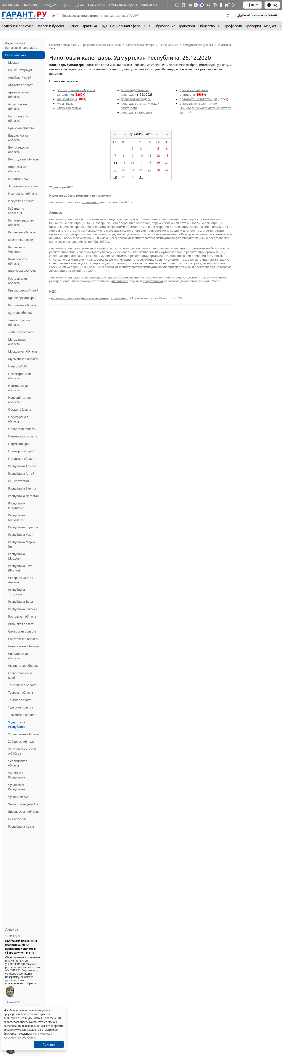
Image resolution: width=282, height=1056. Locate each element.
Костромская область (17, 280)
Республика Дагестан (23, 496)
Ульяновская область (23, 734)
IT (219, 26)
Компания (10, 5)
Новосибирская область (19, 400)
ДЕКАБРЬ (136, 134)
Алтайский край (19, 77)
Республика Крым (21, 826)
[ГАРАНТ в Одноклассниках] (221, 5)
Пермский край (19, 444)
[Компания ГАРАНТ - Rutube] (227, 5)
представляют (219, 238)
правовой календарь (136, 99)
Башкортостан (18, 481)
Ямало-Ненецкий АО (23, 804)
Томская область (20, 700)
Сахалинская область (23, 646)
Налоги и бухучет (50, 26)
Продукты (50, 5)
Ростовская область (22, 616)
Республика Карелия (23, 527)
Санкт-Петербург (20, 70)
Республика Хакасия (22, 609)
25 (149, 170)
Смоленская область (23, 666)
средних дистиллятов (189, 277)
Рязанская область (21, 624)
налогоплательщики (65, 298)
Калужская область (22, 232)
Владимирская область (18, 137)
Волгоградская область (19, 149)
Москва (13, 62)
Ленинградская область (19, 322)
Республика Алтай (21, 474)
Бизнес (73, 26)
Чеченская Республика (16, 775)
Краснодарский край (23, 290)
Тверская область (20, 692)
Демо (79, 5)
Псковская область (21, 459)
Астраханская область (18, 106)
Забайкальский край (23, 186)
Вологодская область (23, 159)
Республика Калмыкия (16, 517)
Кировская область (22, 271)
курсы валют (66, 103)
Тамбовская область (22, 685)
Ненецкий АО (18, 366)
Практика (89, 26)
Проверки (253, 26)
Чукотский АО (18, 797)
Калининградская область (21, 222)
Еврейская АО (18, 179)
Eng (272, 5)
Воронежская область (17, 169)
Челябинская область (17, 763)
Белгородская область (18, 118)
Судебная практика (17, 26)
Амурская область (21, 85)
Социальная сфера (125, 26)
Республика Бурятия (22, 488)
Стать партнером (123, 5)
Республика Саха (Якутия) (20, 568)
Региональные (15, 55)
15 (123, 163)
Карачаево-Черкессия (16, 249)
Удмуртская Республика (16, 724)
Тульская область (20, 707)
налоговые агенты (95, 298)
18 (149, 163)
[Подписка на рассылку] (177, 5)
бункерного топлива (155, 277)
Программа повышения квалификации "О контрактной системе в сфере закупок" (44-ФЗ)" (21, 946)
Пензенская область (22, 436)
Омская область (19, 409)
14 (115, 163)
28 (115, 177)
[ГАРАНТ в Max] (201, 5)
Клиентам (149, 5)
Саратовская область (23, 639)
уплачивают (90, 202)
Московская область (23, 351)
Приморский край (21, 451)
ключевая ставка (69, 108)
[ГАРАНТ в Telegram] (208, 5)
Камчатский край (20, 240)
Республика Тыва (20, 602)
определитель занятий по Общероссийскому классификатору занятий (205, 107)
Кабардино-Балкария (16, 210)
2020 (149, 134)
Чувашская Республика (16, 787)
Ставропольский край (20, 675)
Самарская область (22, 631)
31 (141, 177)
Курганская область (22, 305)
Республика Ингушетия (16, 505)
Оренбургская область (18, 419)
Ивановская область (23, 194)
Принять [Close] (49, 1044)
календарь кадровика (136, 112)
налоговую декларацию (66, 242)
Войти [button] (252, 5)
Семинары (96, 5)
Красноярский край (22, 298)
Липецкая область (21, 332)
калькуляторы (67, 99)
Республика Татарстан (16, 592)
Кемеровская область (17, 261)
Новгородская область (18, 388)
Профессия (233, 26)
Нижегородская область (19, 376)
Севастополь (17, 819)
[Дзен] (196, 5)
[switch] (55, 15)
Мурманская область (23, 359)
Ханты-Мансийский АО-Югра (22, 751)
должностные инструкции (198, 99)
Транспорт (186, 26)
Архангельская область (18, 94)
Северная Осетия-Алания (21, 580)
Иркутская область (21, 201)
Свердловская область (18, 656)
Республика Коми (20, 535)
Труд (103, 26)
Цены (66, 5)
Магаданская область (17, 341)
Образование (164, 26)
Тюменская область (22, 715)
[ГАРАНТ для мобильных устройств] (183, 5)
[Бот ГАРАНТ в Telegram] (214, 5)
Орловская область (22, 429)
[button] (257, 15)
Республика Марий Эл (22, 544)
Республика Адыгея (22, 466)
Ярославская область (23, 812)
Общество (206, 26)
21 (115, 170)
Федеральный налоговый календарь (21, 45)
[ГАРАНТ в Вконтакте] (190, 5)
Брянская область (21, 128)
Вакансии (30, 5)
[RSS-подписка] (233, 5)
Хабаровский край (21, 742)
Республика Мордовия (16, 556)
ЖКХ (147, 26)
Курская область (20, 313)
